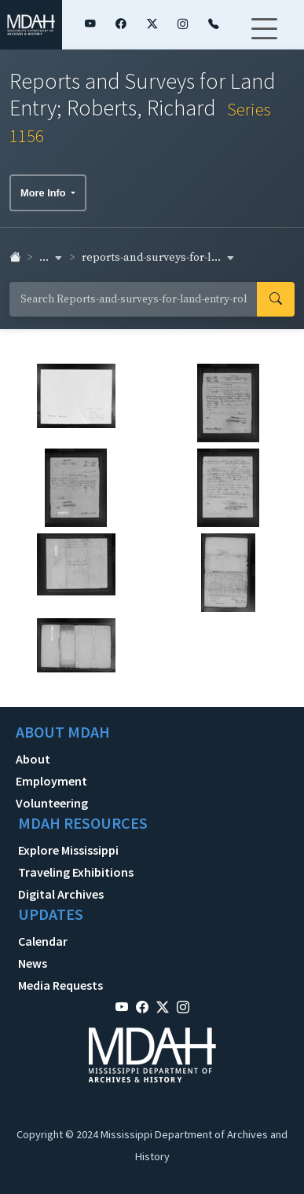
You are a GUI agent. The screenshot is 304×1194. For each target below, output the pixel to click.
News (32, 963)
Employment (51, 781)
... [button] (51, 258)
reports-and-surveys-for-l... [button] (158, 258)
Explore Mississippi (68, 850)
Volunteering (52, 803)
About (33, 759)
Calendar (43, 941)
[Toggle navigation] (264, 38)
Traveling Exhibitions (76, 872)
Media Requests (60, 985)
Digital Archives (61, 894)
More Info (44, 193)
